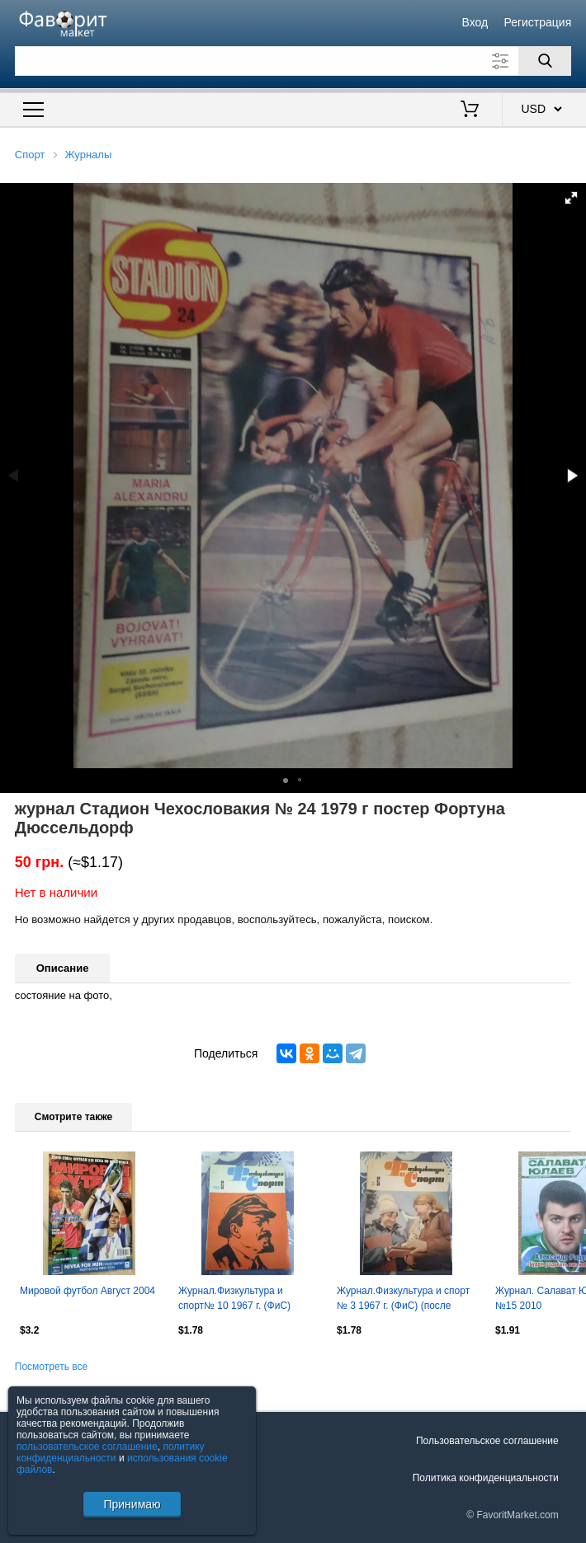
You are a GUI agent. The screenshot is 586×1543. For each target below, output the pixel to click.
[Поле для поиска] (293, 61)
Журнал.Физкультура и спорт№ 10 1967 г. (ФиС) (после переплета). (234, 1300)
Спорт (30, 154)
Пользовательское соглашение (487, 1441)
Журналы (88, 154)
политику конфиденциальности (111, 1452)
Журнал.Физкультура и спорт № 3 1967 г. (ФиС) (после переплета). (403, 1300)
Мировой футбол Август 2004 (87, 1291)
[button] (571, 198)
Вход (475, 22)
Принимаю (131, 1504)
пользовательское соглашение (87, 1446)
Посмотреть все (51, 1366)
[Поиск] (544, 61)
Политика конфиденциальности (486, 1478)
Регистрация (537, 22)
